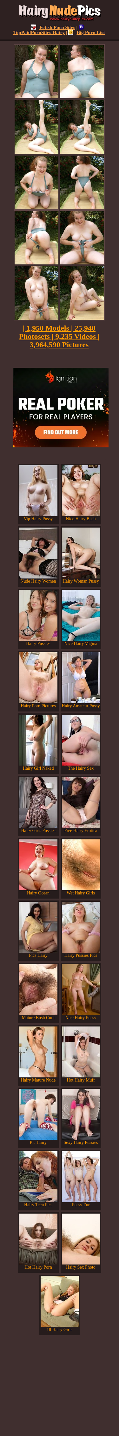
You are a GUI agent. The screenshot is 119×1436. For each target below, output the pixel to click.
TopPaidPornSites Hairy (48, 30)
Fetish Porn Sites (53, 27)
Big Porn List (86, 32)
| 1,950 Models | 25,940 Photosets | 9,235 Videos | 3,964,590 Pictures (59, 336)
